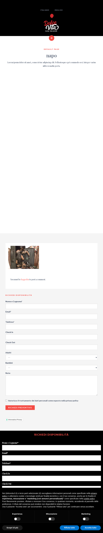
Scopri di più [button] (12, 528)
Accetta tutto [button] (90, 528)
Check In (9, 332)
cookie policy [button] (89, 499)
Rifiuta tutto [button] (69, 528)
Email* (8, 311)
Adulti (8, 352)
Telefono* (9, 322)
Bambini (9, 363)
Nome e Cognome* (13, 301)
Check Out (10, 342)
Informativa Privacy (15, 419)
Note (7, 373)
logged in (25, 279)
